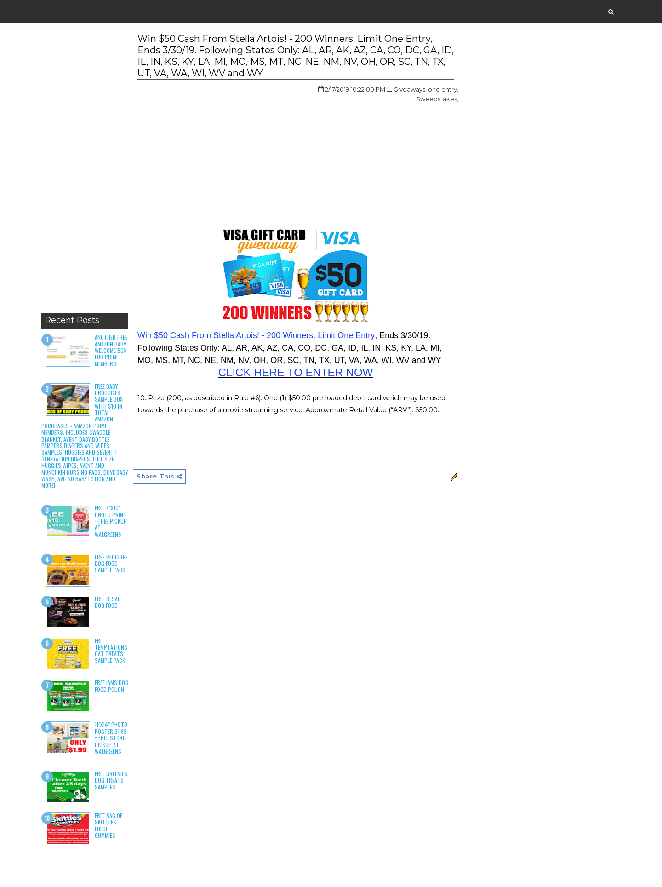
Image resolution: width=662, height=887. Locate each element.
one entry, (443, 89)
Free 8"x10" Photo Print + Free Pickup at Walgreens (111, 521)
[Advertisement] (84, 170)
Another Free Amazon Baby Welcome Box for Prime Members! (111, 350)
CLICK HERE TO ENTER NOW (295, 372)
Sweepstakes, (437, 99)
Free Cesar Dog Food (108, 602)
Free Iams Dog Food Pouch (111, 686)
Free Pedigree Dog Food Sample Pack (111, 563)
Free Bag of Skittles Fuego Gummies (108, 825)
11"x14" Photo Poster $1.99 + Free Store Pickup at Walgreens (111, 737)
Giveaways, (410, 89)
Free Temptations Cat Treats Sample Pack (111, 650)
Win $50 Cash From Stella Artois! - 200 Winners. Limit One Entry (256, 335)
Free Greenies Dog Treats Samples (111, 780)
